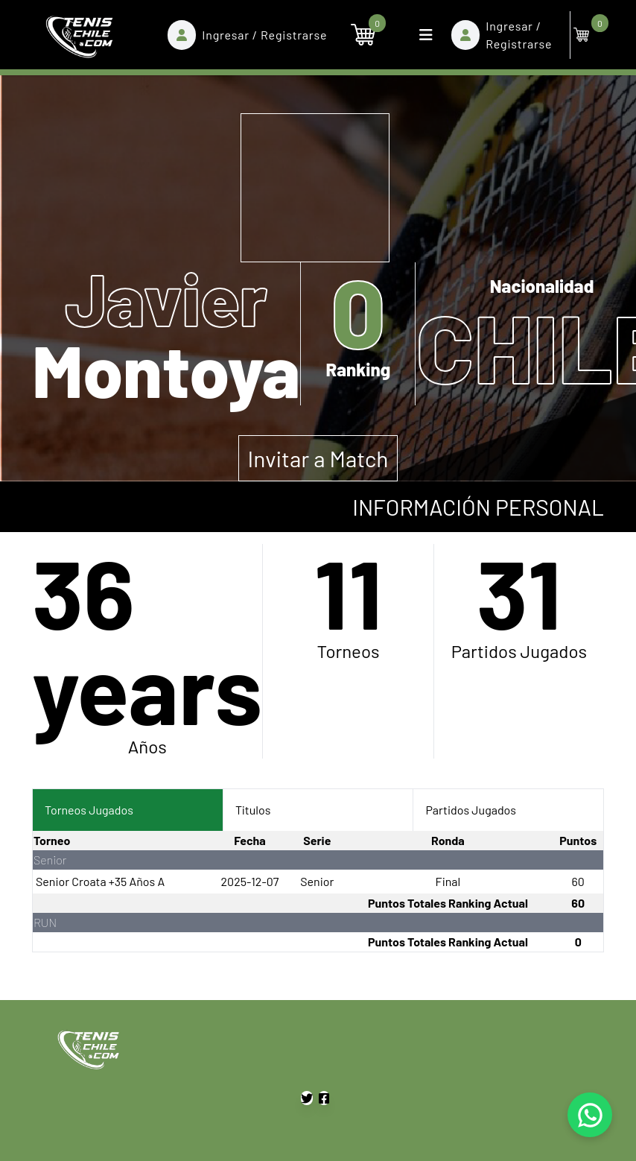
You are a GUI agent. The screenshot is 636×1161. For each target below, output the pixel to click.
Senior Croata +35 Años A (100, 881)
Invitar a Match (318, 458)
